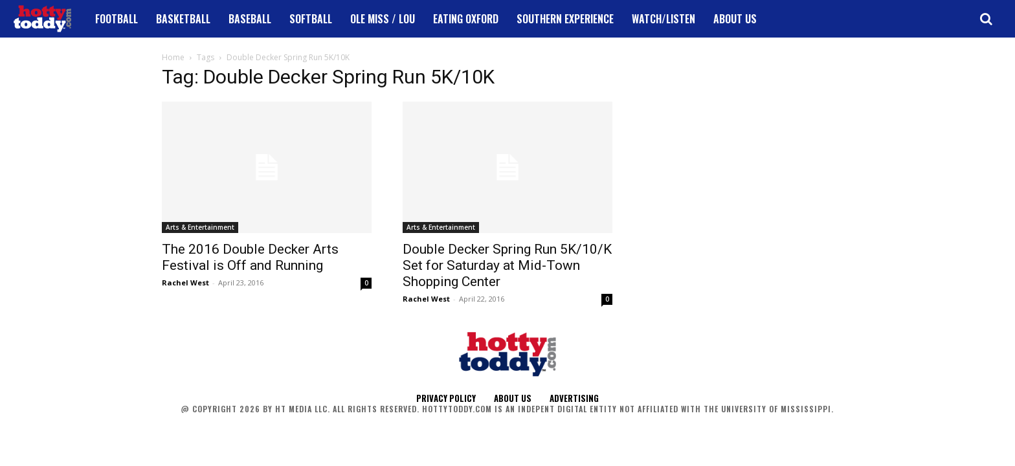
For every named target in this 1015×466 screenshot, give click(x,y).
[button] (985, 18)
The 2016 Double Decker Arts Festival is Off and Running (250, 257)
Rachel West (185, 282)
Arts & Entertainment (200, 227)
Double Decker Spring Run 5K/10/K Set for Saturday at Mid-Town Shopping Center (507, 265)
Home (173, 57)
